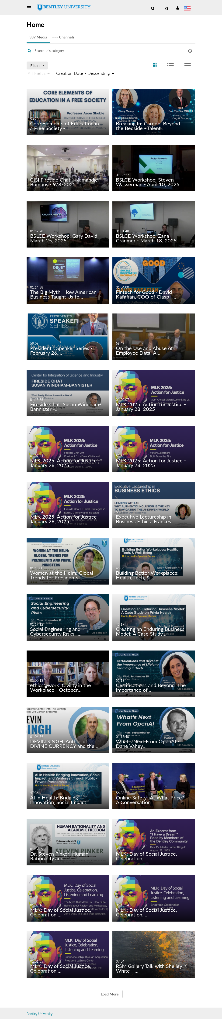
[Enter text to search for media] (104, 50)
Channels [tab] (63, 35)
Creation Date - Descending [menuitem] (83, 73)
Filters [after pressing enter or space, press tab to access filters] (37, 65)
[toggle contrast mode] (166, 8)
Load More (109, 994)
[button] (30, 7)
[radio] (154, 65)
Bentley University (39, 1014)
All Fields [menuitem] (37, 73)
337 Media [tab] (38, 37)
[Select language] (188, 8)
